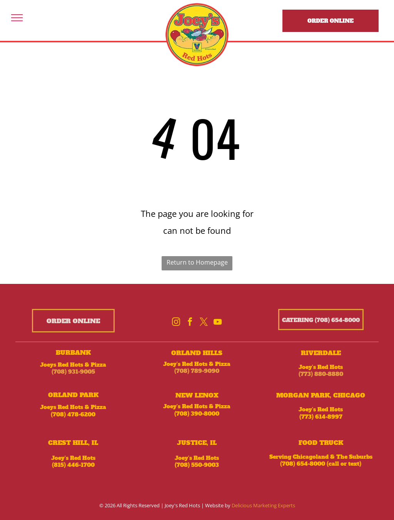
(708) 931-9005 (73, 372)
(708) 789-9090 (196, 371)
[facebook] (190, 323)
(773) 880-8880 (321, 374)
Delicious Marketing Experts (263, 505)
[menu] (17, 18)
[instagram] (176, 323)
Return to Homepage (197, 262)
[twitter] (204, 323)
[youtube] (218, 323)
